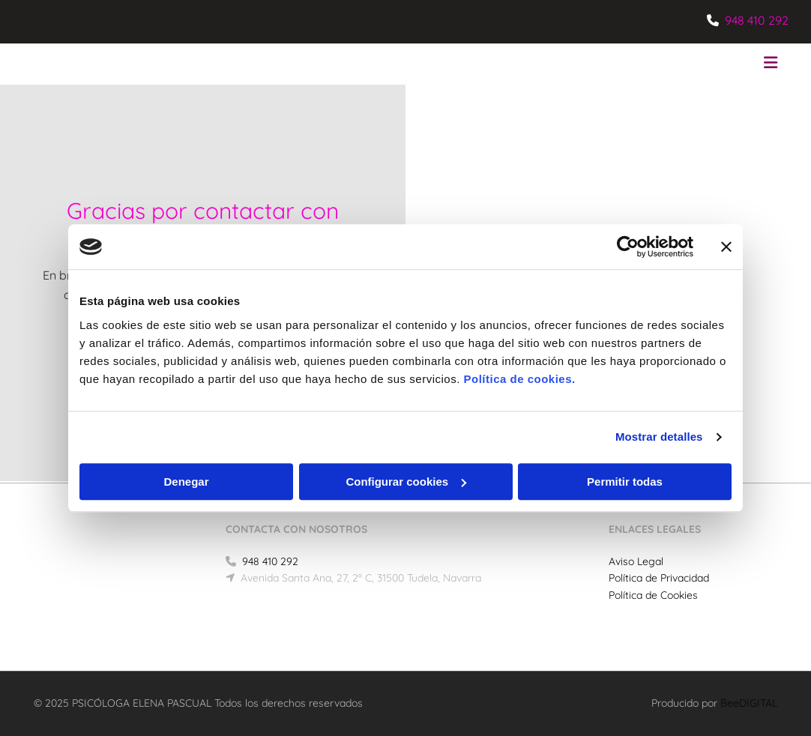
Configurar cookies (406, 481)
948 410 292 (757, 20)
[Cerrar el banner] (726, 246)
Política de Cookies (653, 595)
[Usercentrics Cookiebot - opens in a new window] (627, 246)
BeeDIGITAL (748, 703)
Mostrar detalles (659, 436)
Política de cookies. (519, 378)
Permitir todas (625, 481)
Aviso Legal (636, 561)
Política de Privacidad (659, 578)
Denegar (185, 481)
